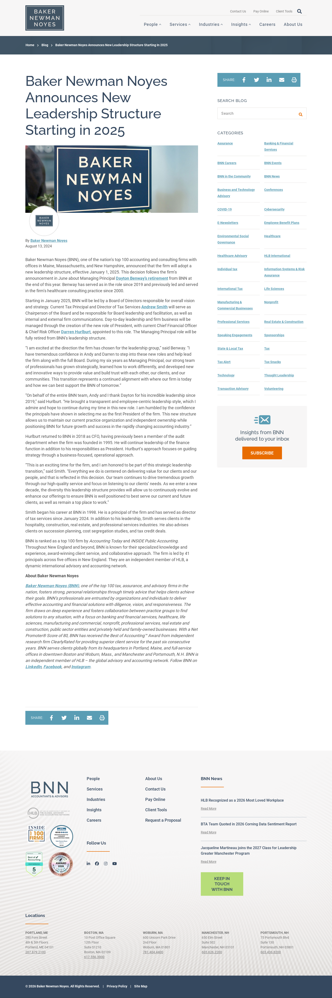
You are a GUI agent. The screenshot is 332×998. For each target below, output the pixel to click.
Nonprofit (271, 303)
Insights (239, 24)
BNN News (272, 177)
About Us (293, 24)
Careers (267, 24)
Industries (209, 24)
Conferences (273, 190)
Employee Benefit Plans (281, 223)
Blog (45, 46)
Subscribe (262, 453)
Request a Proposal (163, 821)
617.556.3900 (94, 958)
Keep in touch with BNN (222, 885)
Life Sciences (274, 290)
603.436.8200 (271, 953)
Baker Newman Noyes (48, 241)
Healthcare (272, 237)
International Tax (230, 290)
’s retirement (142, 279)
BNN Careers (226, 164)
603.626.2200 (212, 953)
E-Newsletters (227, 223)
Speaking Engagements (234, 336)
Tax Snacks (272, 363)
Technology (225, 376)
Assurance (225, 144)
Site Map (140, 987)
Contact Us (238, 12)
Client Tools (284, 12)
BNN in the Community (234, 177)
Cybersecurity (274, 210)
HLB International (277, 257)
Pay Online (261, 12)
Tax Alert (224, 363)
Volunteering (273, 389)
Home (30, 46)
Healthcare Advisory (232, 257)
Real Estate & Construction (283, 323)
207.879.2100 (35, 953)
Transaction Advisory (233, 389)
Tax (267, 349)
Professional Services (233, 323)
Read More (208, 809)
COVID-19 (224, 210)
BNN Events (273, 164)
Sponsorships (274, 336)
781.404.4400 (153, 953)
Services (178, 24)
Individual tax (227, 270)
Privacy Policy (116, 987)
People (151, 24)
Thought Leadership (279, 376)
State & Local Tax (230, 349)
